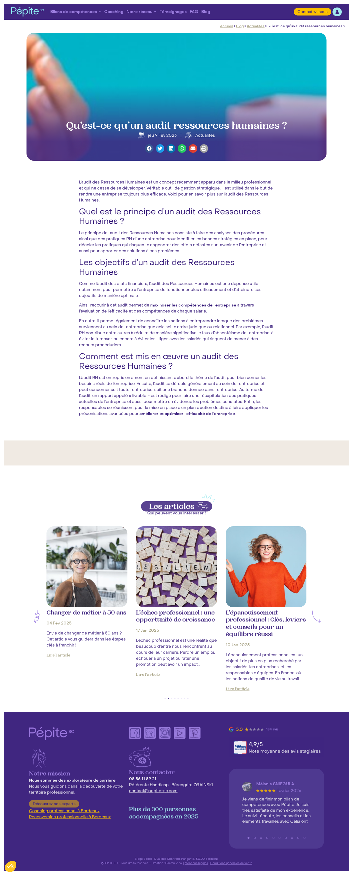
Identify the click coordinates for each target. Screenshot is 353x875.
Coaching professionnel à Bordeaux (64, 811)
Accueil (226, 26)
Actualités (255, 26)
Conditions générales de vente (231, 863)
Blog (240, 26)
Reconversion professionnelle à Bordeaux (70, 817)
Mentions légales (196, 863)
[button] (149, 148)
